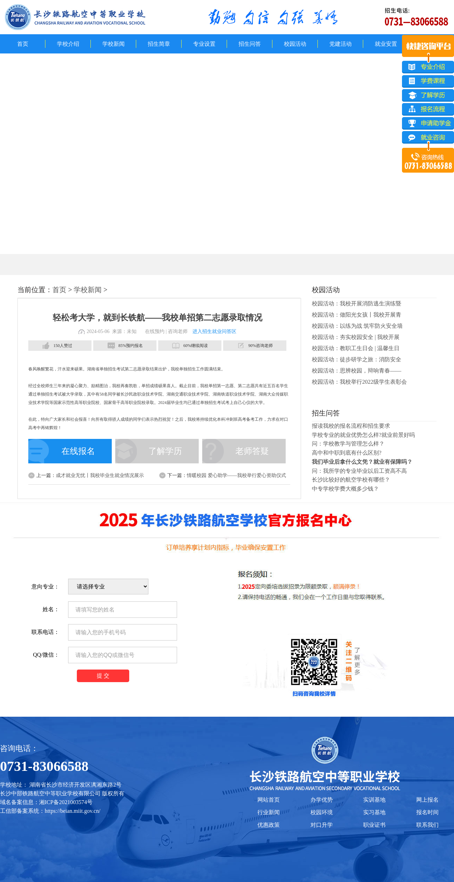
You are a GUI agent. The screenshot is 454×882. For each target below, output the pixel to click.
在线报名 (78, 451)
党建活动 (340, 44)
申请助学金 (428, 124)
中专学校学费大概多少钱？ (345, 489)
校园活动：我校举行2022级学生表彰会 (359, 382)
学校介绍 (68, 44)
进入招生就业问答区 (214, 331)
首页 (22, 44)
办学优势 (321, 800)
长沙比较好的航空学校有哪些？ (351, 480)
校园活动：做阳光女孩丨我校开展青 (356, 315)
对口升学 (321, 825)
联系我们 (427, 825)
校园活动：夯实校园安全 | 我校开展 (356, 337)
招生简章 (159, 44)
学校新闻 (113, 44)
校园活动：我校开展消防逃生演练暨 (356, 303)
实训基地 (374, 800)
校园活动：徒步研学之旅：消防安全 (356, 359)
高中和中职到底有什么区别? (346, 453)
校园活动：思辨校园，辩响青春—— (356, 371)
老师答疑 (252, 451)
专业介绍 (428, 67)
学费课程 (428, 81)
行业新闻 (268, 812)
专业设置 (204, 44)
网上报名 (427, 800)
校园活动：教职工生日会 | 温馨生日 (356, 348)
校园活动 (295, 44)
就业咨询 (428, 138)
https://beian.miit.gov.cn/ (72, 811)
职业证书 (374, 825)
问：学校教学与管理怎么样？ (348, 444)
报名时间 (427, 812)
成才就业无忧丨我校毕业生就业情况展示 (100, 475)
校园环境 (321, 812)
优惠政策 (268, 825)
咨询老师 (178, 331)
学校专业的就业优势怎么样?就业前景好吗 (363, 435)
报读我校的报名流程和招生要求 (351, 426)
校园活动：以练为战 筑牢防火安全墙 (357, 326)
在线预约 (154, 331)
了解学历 (165, 451)
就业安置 (386, 44)
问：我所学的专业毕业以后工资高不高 (359, 471)
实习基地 (374, 812)
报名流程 (428, 110)
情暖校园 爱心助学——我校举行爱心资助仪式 (236, 475)
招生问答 (250, 44)
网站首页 (268, 800)
